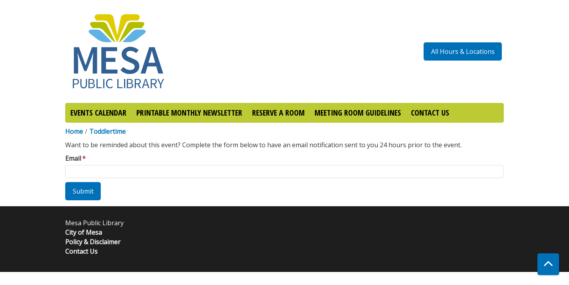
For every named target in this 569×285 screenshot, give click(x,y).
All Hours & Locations (463, 51)
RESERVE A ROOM (278, 112)
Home (74, 131)
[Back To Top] (548, 264)
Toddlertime (107, 131)
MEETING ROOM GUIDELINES (358, 112)
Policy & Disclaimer (93, 242)
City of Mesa (83, 232)
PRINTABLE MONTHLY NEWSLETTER (189, 112)
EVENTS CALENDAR (98, 112)
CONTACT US (430, 112)
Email (73, 158)
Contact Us (81, 251)
